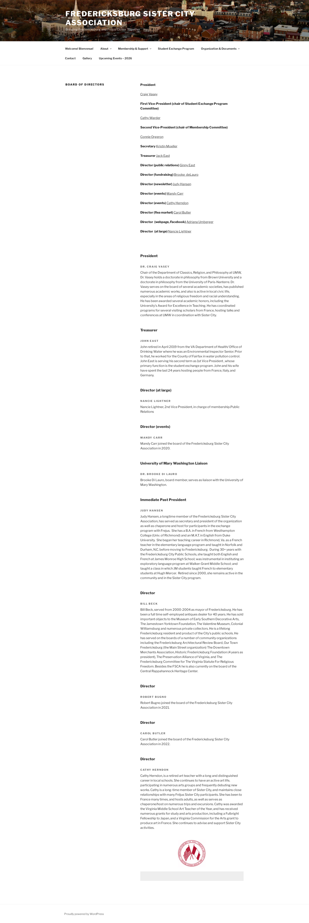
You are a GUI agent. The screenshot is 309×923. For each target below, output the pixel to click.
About (106, 48)
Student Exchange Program (176, 48)
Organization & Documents (220, 48)
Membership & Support (135, 48)
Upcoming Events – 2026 (115, 58)
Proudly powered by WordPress (84, 914)
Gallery (87, 58)
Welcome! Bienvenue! (79, 48)
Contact (70, 58)
